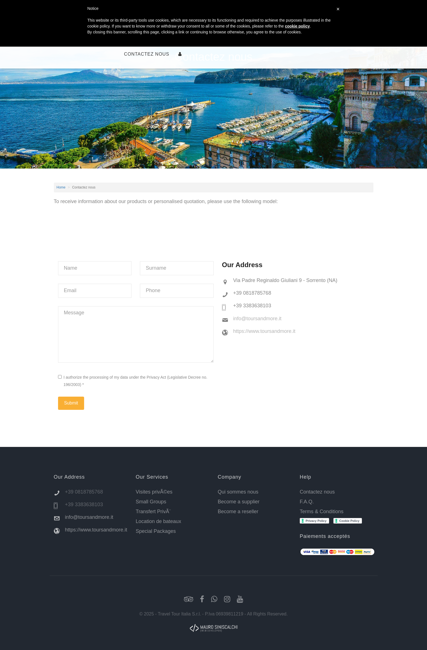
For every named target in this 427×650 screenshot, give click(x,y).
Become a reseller (238, 511)
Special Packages (156, 531)
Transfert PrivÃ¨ (153, 511)
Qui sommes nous (238, 492)
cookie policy (297, 26)
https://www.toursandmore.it (264, 331)
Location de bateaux (158, 521)
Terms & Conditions (321, 511)
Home (61, 187)
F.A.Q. (307, 501)
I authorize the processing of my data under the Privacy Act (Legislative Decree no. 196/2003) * (132, 381)
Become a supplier (239, 501)
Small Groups (151, 501)
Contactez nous (146, 54)
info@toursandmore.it (257, 318)
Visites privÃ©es (154, 492)
